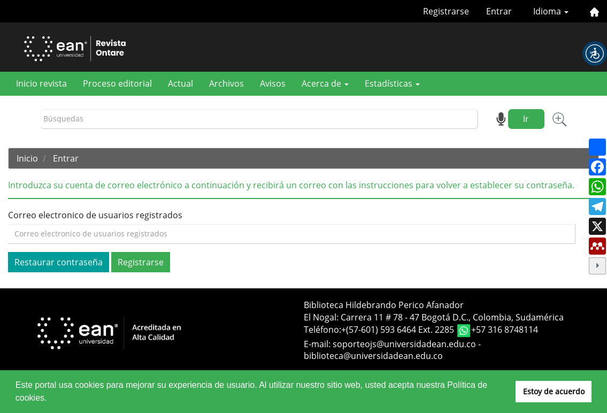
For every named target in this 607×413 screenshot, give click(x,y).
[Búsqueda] (259, 119)
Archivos (226, 83)
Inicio (27, 158)
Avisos (273, 83)
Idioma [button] (550, 11)
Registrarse (446, 11)
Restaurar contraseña (58, 262)
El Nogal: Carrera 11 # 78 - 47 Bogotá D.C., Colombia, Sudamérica (434, 317)
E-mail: (318, 344)
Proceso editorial (117, 83)
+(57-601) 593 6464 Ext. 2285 (398, 329)
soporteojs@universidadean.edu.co (404, 344)
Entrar (499, 11)
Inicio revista (41, 83)
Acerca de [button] (325, 83)
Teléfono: (322, 329)
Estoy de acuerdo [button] (554, 391)
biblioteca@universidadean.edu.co (373, 356)
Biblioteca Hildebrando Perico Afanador (384, 305)
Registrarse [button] (141, 262)
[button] (594, 53)
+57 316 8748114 (504, 329)
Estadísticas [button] (392, 83)
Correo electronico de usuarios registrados (95, 215)
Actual (180, 83)
